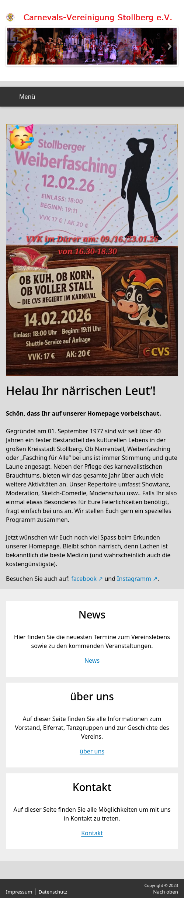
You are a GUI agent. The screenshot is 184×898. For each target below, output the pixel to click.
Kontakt (92, 833)
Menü (27, 97)
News (92, 660)
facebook (84, 579)
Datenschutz (52, 891)
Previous (14, 46)
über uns (92, 751)
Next (170, 46)
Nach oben (165, 891)
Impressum (19, 891)
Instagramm (134, 579)
